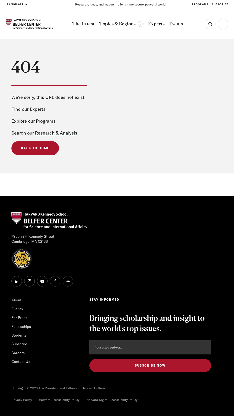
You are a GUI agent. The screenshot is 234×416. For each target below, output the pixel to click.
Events (17, 309)
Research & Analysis (56, 133)
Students (19, 335)
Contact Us (20, 361)
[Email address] (150, 347)
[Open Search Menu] (210, 24)
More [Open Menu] (223, 24)
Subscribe (19, 344)
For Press (19, 317)
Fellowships (21, 326)
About (16, 300)
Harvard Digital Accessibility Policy (112, 400)
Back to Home (35, 148)
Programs (46, 121)
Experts (37, 109)
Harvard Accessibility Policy (59, 400)
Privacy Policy (21, 400)
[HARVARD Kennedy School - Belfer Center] (29, 24)
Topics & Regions (121, 24)
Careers (18, 353)
